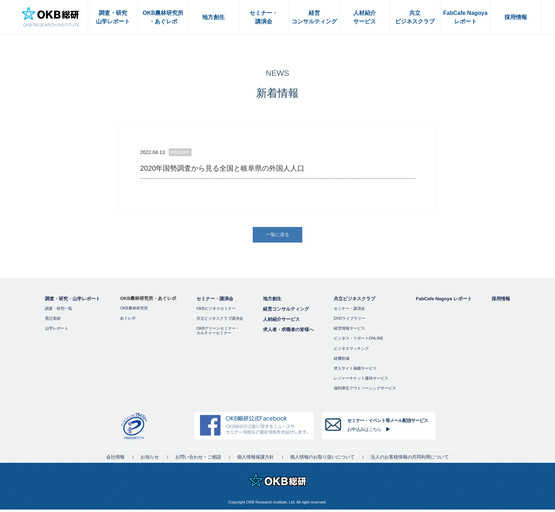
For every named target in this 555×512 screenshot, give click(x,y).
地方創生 (272, 300)
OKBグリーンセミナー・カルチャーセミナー (218, 332)
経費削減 (341, 360)
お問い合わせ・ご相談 (198, 459)
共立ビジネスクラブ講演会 (219, 320)
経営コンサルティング (286, 311)
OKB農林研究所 (134, 310)
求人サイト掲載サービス (355, 370)
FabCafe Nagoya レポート (443, 300)
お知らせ (150, 459)
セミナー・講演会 (214, 300)
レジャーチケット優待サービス (361, 380)
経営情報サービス (349, 330)
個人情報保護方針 (255, 459)
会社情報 (115, 459)
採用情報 (501, 300)
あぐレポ (128, 320)
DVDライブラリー (349, 320)
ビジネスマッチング (351, 350)
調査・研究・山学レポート (72, 300)
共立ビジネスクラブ (354, 300)
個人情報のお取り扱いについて (322, 459)
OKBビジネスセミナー (216, 310)
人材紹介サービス (281, 321)
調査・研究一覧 (58, 310)
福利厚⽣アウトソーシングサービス (365, 390)
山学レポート (56, 330)
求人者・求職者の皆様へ (288, 331)
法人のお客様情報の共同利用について (410, 459)
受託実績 (53, 320)
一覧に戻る (278, 236)
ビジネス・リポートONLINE (358, 341)
